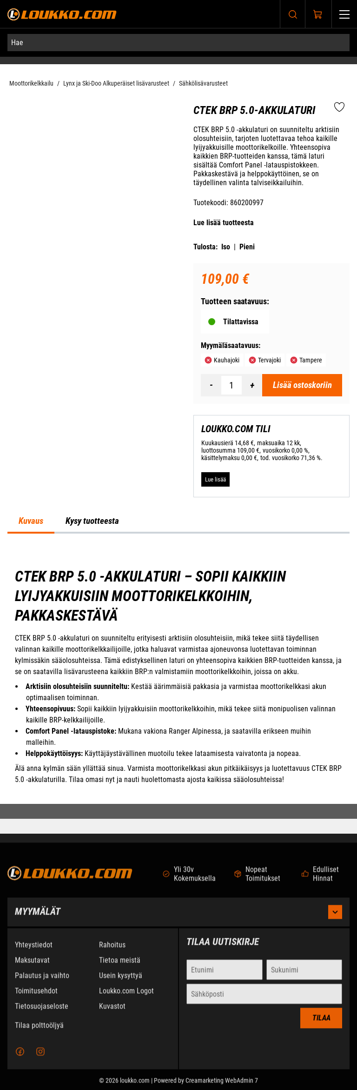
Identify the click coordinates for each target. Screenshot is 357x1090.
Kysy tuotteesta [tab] (92, 521)
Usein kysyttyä (120, 983)
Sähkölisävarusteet (203, 83)
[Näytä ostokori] (318, 14)
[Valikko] (344, 14)
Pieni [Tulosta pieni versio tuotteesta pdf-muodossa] (247, 246)
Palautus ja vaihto (42, 983)
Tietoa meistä (119, 968)
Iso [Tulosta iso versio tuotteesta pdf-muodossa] (225, 246)
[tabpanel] (178, 676)
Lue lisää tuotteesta (223, 222)
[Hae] (178, 42)
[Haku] (292, 14)
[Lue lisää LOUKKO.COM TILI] (215, 479)
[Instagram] (40, 1060)
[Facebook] (20, 1060)
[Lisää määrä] (252, 385)
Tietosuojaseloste (41, 1014)
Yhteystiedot (34, 953)
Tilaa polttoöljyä (39, 1033)
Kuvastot (112, 1014)
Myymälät (178, 920)
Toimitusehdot (36, 999)
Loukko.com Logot (126, 999)
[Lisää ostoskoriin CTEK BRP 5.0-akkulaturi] (302, 385)
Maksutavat (32, 968)
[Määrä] (231, 385)
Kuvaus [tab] (31, 521)
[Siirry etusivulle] (62, 14)
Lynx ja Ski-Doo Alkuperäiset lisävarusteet (116, 83)
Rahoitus (112, 953)
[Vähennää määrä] (211, 385)
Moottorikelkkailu (31, 83)
